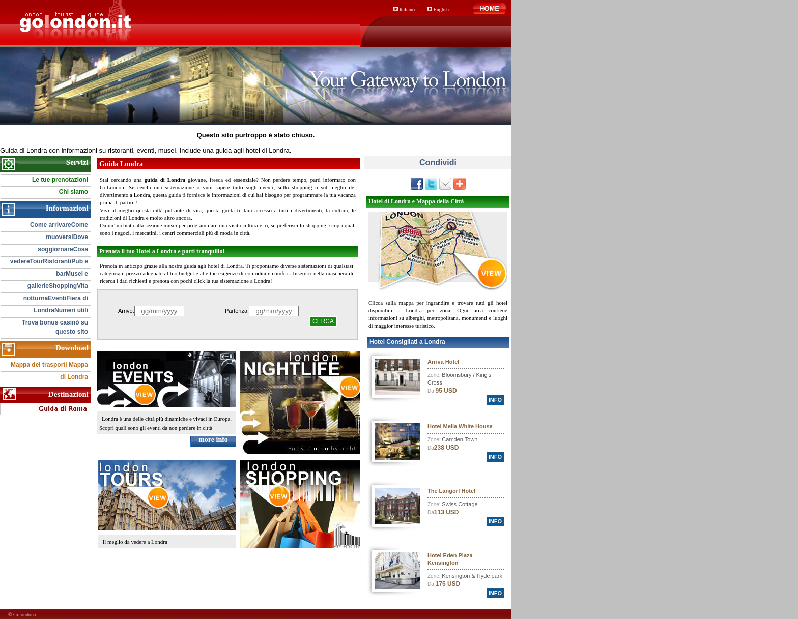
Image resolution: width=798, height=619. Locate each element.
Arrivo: (126, 311)
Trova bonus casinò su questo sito (55, 327)
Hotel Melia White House (460, 426)
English (438, 9)
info (495, 400)
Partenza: (237, 311)
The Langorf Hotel (451, 491)
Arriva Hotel (443, 362)
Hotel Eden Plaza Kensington (450, 559)
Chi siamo (73, 191)
